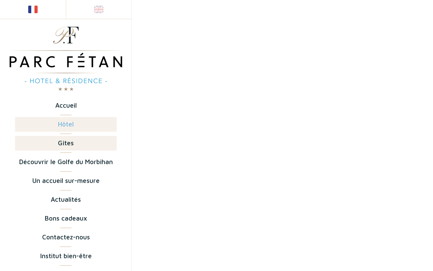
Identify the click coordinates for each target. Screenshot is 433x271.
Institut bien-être (66, 256)
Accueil (66, 105)
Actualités (66, 199)
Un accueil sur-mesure (66, 180)
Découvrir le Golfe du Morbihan (66, 162)
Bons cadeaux (66, 218)
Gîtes (66, 143)
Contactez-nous (66, 237)
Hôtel (66, 124)
